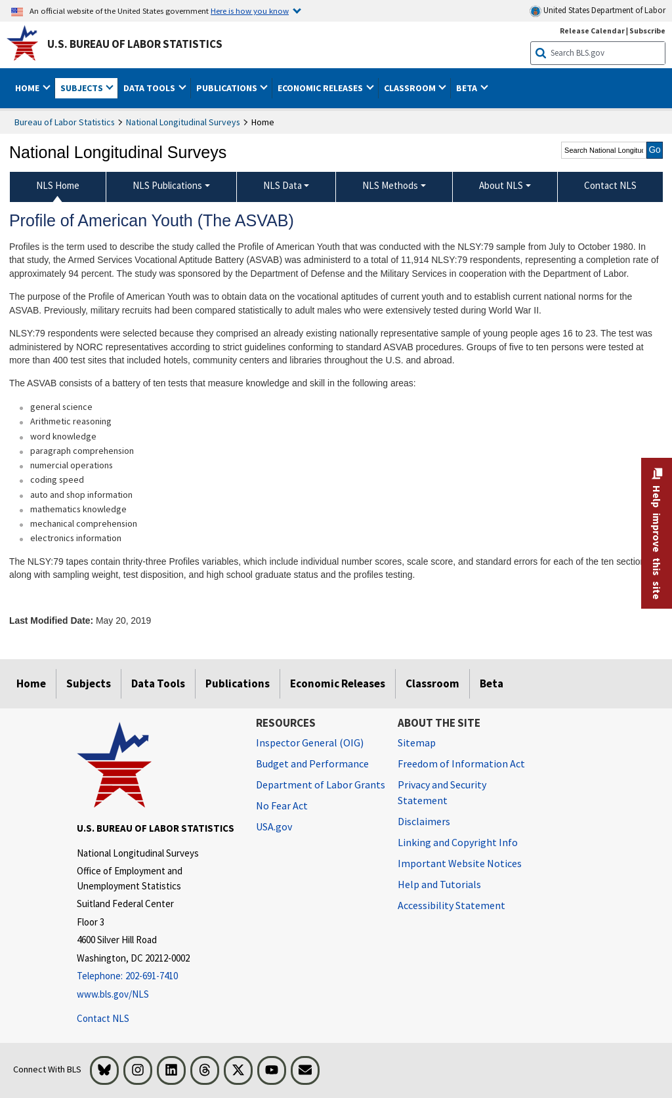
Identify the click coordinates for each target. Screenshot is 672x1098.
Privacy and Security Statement (442, 792)
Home (31, 683)
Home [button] (28, 88)
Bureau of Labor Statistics (64, 122)
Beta (491, 683)
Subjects (88, 683)
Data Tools (158, 683)
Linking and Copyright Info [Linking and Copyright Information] (458, 842)
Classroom (432, 683)
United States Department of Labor (597, 11)
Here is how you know (250, 10)
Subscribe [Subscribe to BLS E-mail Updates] (647, 30)
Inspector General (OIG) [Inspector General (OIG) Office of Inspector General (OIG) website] (310, 742)
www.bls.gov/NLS (113, 994)
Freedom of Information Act (461, 763)
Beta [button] (467, 88)
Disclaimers (424, 821)
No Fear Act (282, 805)
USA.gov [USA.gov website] (274, 826)
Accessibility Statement (451, 905)
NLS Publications (167, 185)
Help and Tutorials (439, 884)
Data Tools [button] (150, 88)
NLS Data (282, 185)
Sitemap (417, 742)
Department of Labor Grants (320, 784)
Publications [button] (227, 88)
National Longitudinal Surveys (183, 122)
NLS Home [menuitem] (57, 185)
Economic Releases (337, 683)
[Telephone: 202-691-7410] (156, 976)
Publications (237, 683)
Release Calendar (592, 30)
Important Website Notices (460, 863)
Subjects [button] (82, 88)
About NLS (501, 185)
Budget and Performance (312, 763)
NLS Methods (390, 185)
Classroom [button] (411, 88)
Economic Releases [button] (321, 88)
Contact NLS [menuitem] (610, 185)
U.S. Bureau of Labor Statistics (134, 44)
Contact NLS (103, 1018)
